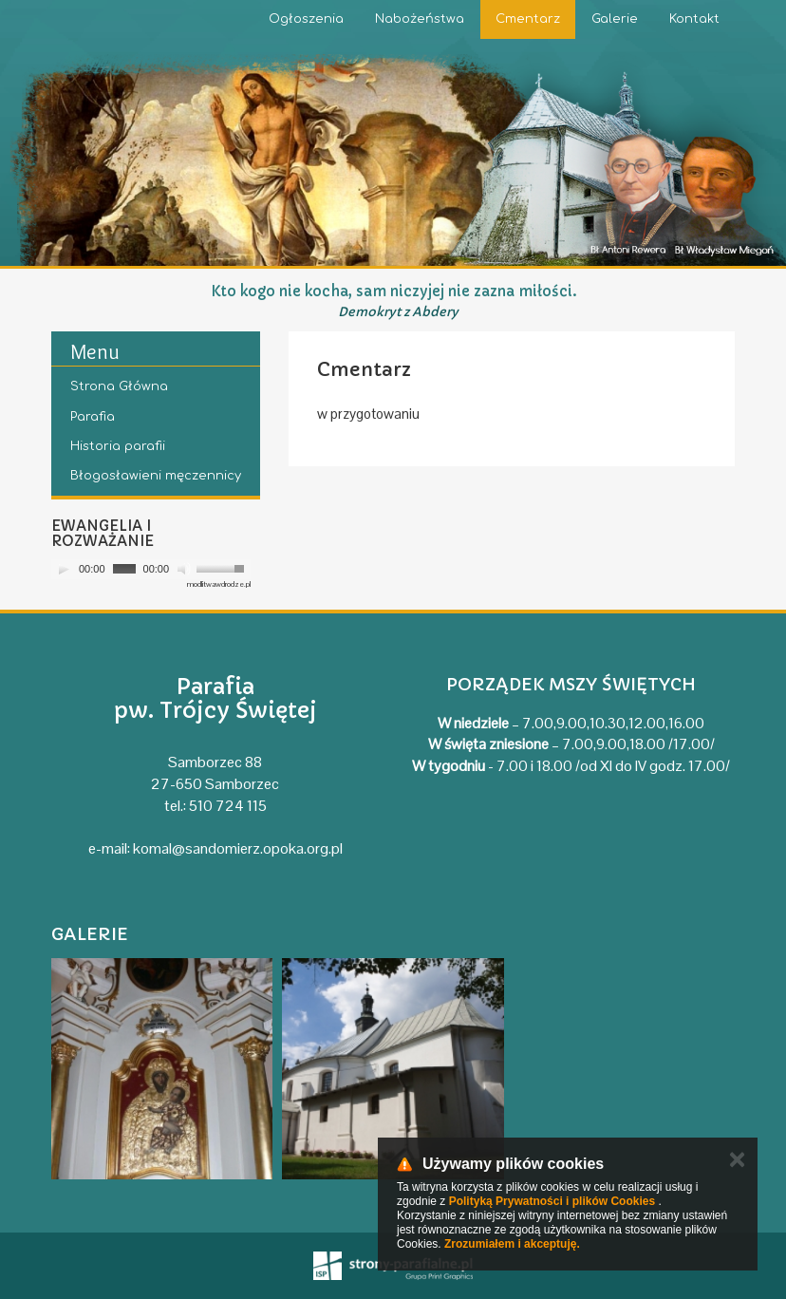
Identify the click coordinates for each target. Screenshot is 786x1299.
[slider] (124, 569)
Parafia (92, 417)
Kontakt (694, 19)
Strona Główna (119, 386)
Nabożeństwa (419, 19)
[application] (151, 569)
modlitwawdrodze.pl (219, 584)
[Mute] (184, 568)
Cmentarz (528, 19)
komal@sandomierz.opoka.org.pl (238, 848)
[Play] (63, 568)
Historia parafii (117, 446)
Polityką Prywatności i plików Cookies (552, 1201)
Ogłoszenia (306, 19)
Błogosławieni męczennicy (155, 475)
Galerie (614, 19)
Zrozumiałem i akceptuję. (512, 1244)
